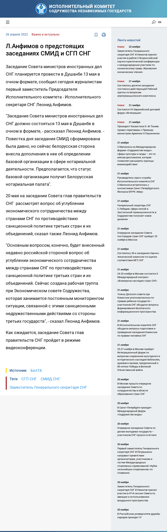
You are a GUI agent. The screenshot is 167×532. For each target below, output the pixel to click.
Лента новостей (128, 40)
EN (159, 22)
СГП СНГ (29, 379)
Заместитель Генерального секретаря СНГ (48, 387)
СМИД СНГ (50, 379)
